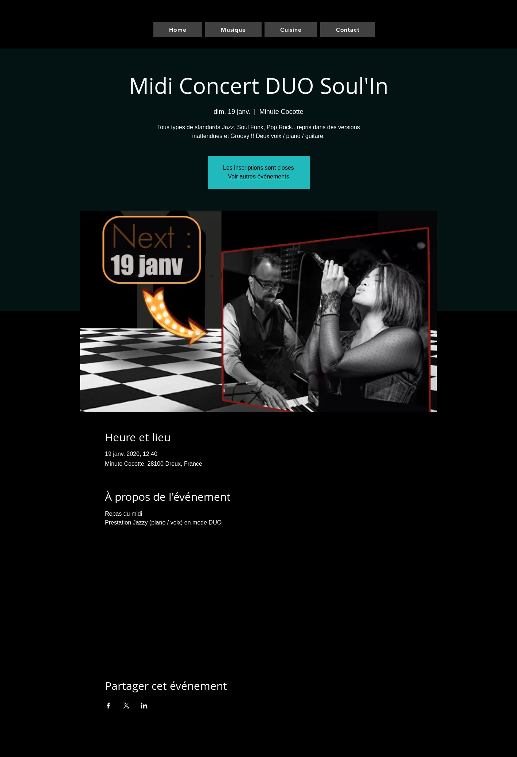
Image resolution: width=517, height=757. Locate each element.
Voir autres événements (258, 176)
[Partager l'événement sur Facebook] (108, 705)
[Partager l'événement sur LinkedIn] (144, 705)
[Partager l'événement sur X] (126, 705)
